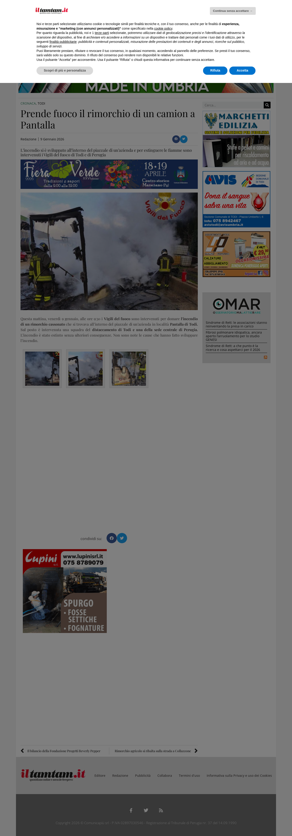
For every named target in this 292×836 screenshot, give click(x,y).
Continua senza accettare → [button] (233, 11)
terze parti (102, 33)
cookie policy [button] (163, 28)
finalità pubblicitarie (63, 42)
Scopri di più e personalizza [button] (65, 70)
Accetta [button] (242, 70)
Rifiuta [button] (215, 70)
